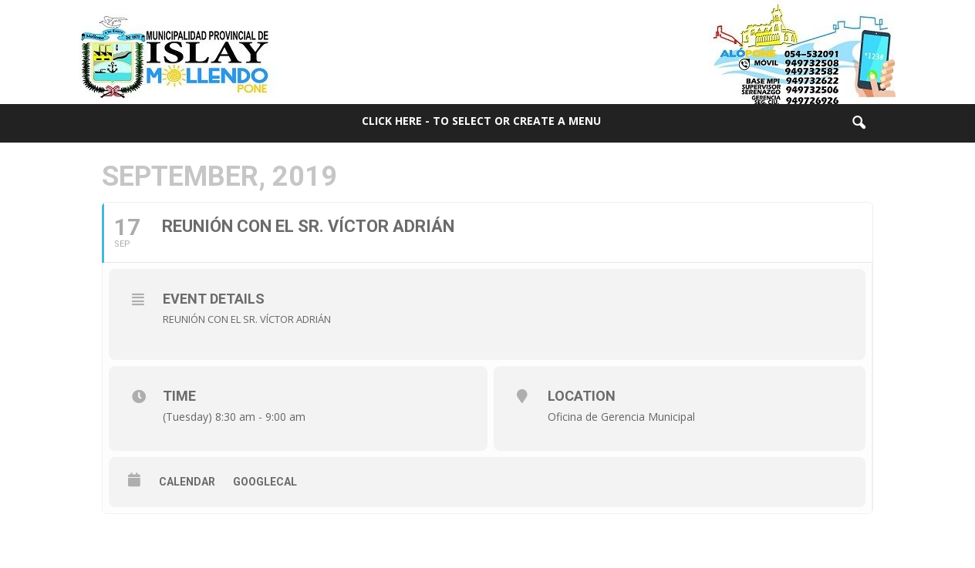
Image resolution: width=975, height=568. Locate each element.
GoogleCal (265, 482)
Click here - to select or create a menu (481, 120)
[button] (858, 123)
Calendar (187, 482)
